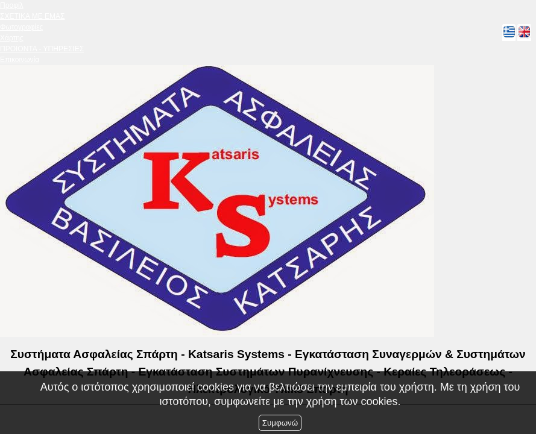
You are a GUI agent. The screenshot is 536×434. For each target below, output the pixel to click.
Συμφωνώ (280, 422)
